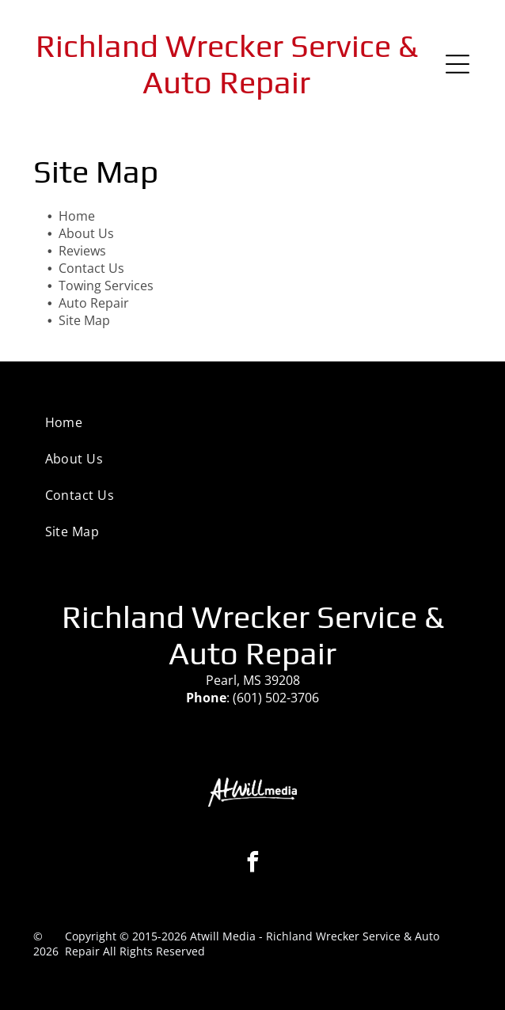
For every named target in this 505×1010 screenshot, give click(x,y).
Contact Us (91, 268)
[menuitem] (253, 422)
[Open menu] (457, 64)
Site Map (84, 320)
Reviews (82, 250)
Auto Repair (94, 303)
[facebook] (252, 864)
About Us (86, 233)
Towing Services (106, 285)
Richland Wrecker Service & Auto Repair (227, 64)
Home (77, 216)
